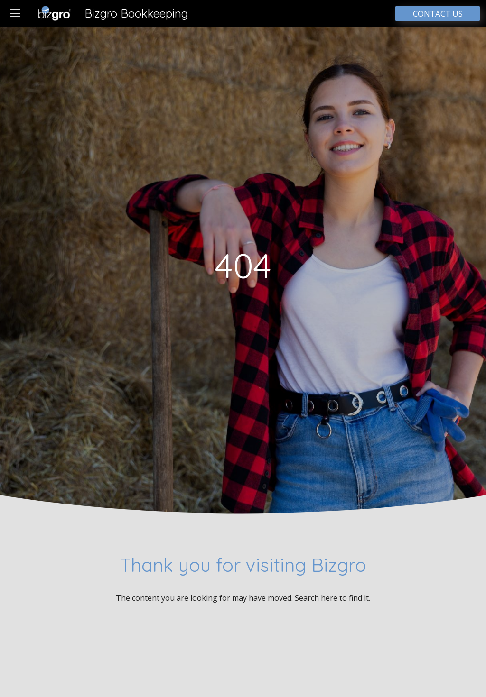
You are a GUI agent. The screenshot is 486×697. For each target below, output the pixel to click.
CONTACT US (438, 13)
